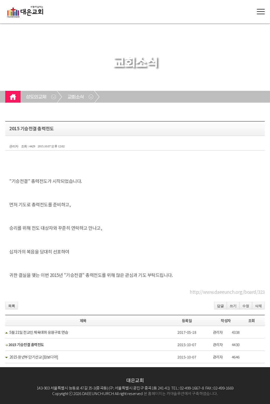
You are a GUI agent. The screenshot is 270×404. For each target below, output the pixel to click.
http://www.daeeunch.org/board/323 (227, 291)
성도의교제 (36, 97)
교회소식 (76, 97)
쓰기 (233, 306)
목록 (11, 306)
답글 (220, 306)
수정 (245, 306)
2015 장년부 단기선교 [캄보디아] (33, 357)
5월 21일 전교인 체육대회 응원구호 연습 (38, 332)
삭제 (258, 306)
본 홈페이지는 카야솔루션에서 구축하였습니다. (181, 393)
